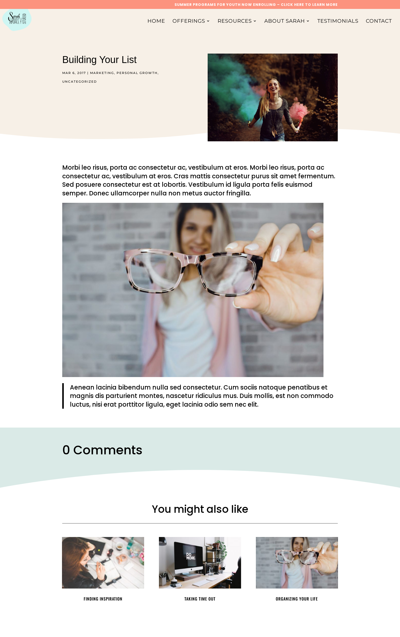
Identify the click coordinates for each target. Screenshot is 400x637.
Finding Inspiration (103, 599)
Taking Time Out (200, 599)
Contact (379, 21)
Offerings (188, 21)
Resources (235, 21)
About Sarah (284, 21)
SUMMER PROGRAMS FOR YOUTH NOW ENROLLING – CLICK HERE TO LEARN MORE (256, 5)
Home (156, 21)
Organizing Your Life (297, 599)
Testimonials (337, 21)
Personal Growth (137, 73)
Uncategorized (79, 81)
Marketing (102, 73)
